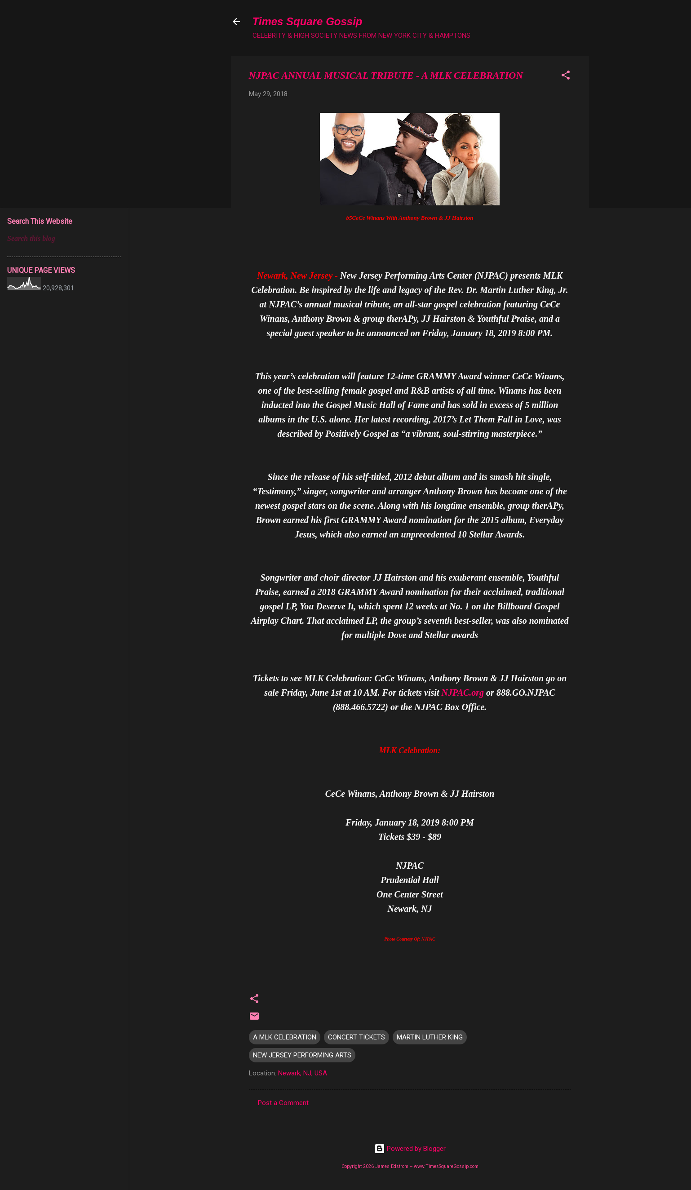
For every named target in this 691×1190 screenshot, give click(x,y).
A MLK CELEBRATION (284, 1037)
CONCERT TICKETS (356, 1037)
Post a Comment (283, 1103)
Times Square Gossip (307, 21)
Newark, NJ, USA (302, 1073)
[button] (565, 77)
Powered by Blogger (410, 1149)
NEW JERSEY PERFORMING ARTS (302, 1055)
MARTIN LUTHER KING (430, 1037)
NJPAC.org (462, 692)
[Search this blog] (64, 238)
